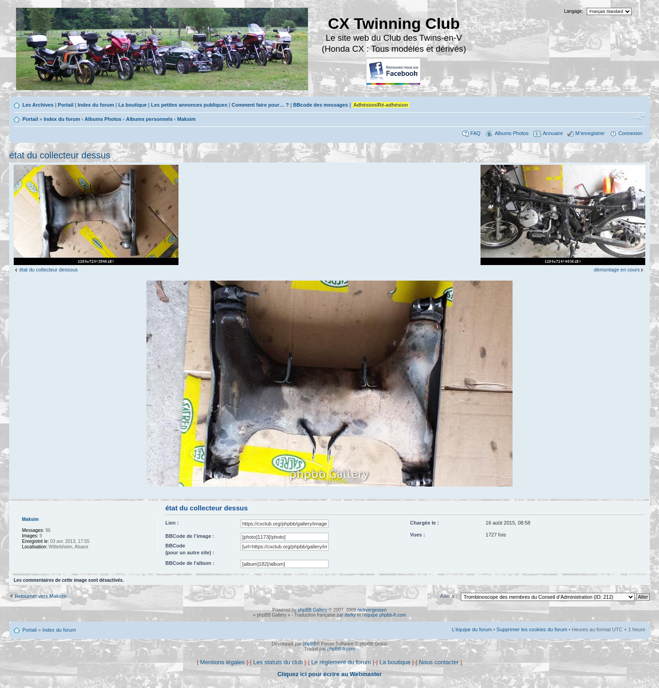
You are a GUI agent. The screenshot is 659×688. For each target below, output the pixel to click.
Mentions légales (222, 662)
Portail (65, 105)
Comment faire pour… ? (260, 105)
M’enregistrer (590, 133)
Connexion (630, 133)
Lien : (171, 522)
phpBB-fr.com (341, 648)
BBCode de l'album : (189, 563)
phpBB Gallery (312, 609)
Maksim (186, 119)
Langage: (573, 11)
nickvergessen (372, 609)
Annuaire (553, 133)
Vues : (417, 534)
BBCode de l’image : (189, 536)
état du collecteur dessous (48, 269)
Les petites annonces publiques (189, 105)
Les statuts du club (277, 662)
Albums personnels (149, 119)
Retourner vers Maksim (41, 596)
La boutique (132, 105)
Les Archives (38, 105)
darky (350, 615)
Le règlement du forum (341, 662)
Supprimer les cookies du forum (532, 629)
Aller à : (448, 596)
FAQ (475, 133)
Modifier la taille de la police (638, 117)
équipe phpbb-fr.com (385, 615)
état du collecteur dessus (59, 155)
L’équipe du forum (472, 629)
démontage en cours (617, 269)
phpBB (309, 643)
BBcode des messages (320, 105)
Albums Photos (103, 119)
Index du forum (96, 105)
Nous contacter (439, 662)
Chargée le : (424, 522)
